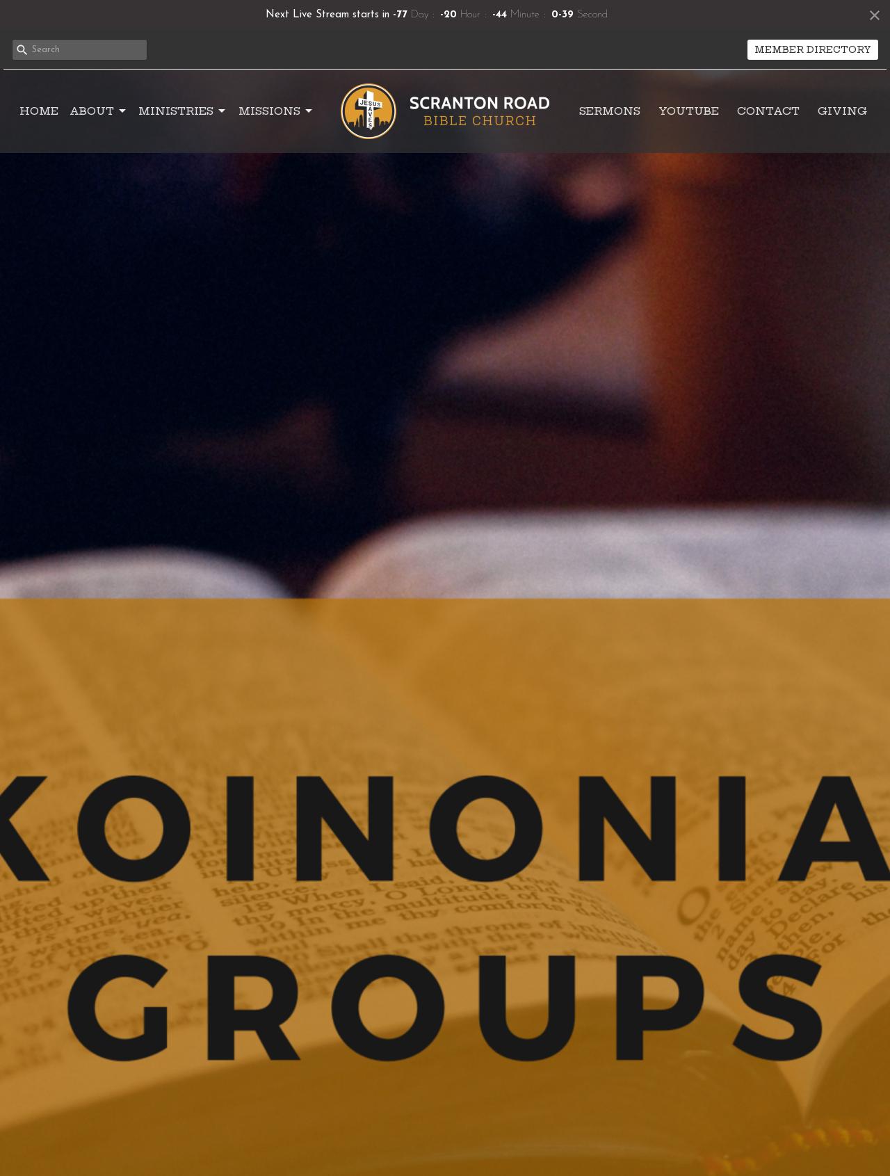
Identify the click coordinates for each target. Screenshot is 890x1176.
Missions (276, 111)
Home (38, 111)
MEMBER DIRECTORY (812, 49)
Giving (842, 111)
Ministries (182, 111)
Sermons (609, 111)
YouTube (688, 111)
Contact (768, 111)
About (99, 111)
